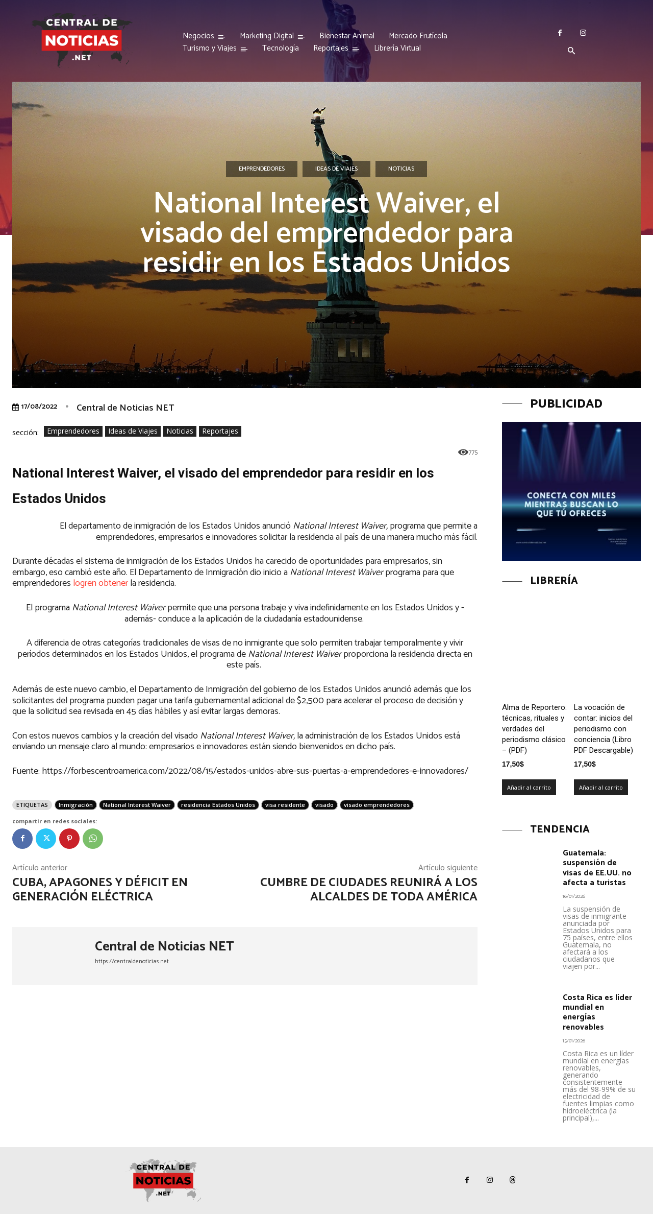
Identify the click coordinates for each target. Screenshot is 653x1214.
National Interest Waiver (137, 804)
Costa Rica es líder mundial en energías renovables (597, 1012)
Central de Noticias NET (125, 408)
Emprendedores (261, 169)
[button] (571, 51)
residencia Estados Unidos (218, 804)
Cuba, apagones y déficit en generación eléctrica (100, 890)
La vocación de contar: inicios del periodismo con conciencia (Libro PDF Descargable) (603, 729)
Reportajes (220, 431)
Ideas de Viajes (336, 169)
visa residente (285, 804)
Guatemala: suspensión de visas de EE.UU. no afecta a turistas (597, 868)
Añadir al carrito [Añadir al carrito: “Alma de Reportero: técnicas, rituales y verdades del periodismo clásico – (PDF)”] (529, 787)
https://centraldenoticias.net (132, 961)
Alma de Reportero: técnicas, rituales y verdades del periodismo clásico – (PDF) (534, 729)
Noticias (401, 169)
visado (324, 804)
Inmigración (76, 804)
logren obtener (101, 583)
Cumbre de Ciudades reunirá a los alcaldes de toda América (369, 890)
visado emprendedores (377, 804)
